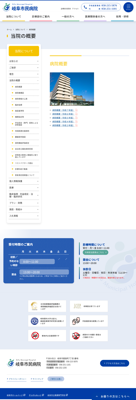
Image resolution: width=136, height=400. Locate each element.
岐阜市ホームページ (15, 396)
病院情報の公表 (21, 99)
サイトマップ (38, 379)
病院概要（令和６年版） (64, 113)
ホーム (9, 29)
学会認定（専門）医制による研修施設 (26, 124)
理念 (11, 74)
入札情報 (13, 216)
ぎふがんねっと (35, 396)
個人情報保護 (15, 181)
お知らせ (13, 61)
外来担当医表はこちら (94, 253)
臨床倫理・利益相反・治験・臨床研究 (21, 196)
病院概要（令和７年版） (64, 110)
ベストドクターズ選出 (24, 163)
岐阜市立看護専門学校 (56, 396)
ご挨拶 (12, 67)
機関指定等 (19, 117)
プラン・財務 (15, 203)
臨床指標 (18, 105)
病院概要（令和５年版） (64, 117)
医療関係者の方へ (95, 16)
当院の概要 (14, 80)
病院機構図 (19, 92)
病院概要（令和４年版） (64, 121)
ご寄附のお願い (56, 379)
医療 (11, 188)
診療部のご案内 (41, 16)
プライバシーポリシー (17, 379)
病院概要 (18, 86)
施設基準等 (19, 111)
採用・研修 (122, 16)
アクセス (75, 9)
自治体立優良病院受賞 (24, 149)
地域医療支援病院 (22, 131)
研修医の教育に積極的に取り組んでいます (26, 156)
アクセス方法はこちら (115, 364)
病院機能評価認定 (22, 143)
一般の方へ (68, 16)
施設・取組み (15, 210)
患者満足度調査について (25, 175)
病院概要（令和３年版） (64, 125)
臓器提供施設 (20, 137)
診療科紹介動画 (21, 169)
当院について (13, 16)
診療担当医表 (66, 9)
